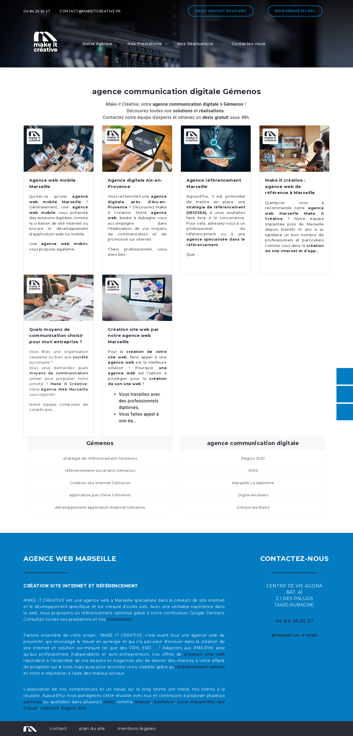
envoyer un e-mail (294, 635)
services (32, 701)
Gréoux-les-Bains (253, 507)
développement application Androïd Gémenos (100, 507)
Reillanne (164, 701)
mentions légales (136, 728)
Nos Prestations (144, 43)
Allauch (143, 701)
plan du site (92, 728)
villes (108, 701)
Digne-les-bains (253, 495)
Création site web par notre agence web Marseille (133, 335)
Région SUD (253, 458)
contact (58, 728)
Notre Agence (97, 43)
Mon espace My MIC (295, 11)
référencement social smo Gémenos (100, 470)
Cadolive (49, 708)
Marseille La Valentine (253, 483)
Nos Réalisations (195, 43)
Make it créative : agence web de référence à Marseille (290, 186)
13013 (253, 470)
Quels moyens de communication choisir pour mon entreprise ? (56, 335)
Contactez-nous (249, 43)
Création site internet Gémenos (100, 483)
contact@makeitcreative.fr (90, 11)
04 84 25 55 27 (36, 11)
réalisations (120, 619)
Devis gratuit (220, 11)
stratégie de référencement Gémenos (100, 458)
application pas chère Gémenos (100, 495)
